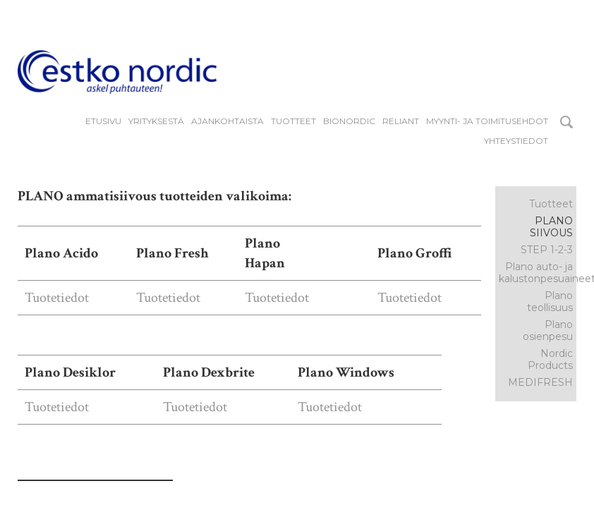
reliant (400, 121)
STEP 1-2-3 (547, 249)
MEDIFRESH (540, 382)
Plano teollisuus (550, 301)
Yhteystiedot (516, 141)
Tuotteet (293, 121)
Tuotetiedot (57, 297)
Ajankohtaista (227, 121)
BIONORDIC (349, 121)
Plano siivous (551, 226)
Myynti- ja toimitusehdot (487, 121)
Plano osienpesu (548, 330)
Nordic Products (550, 359)
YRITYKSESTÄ (156, 121)
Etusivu (103, 121)
